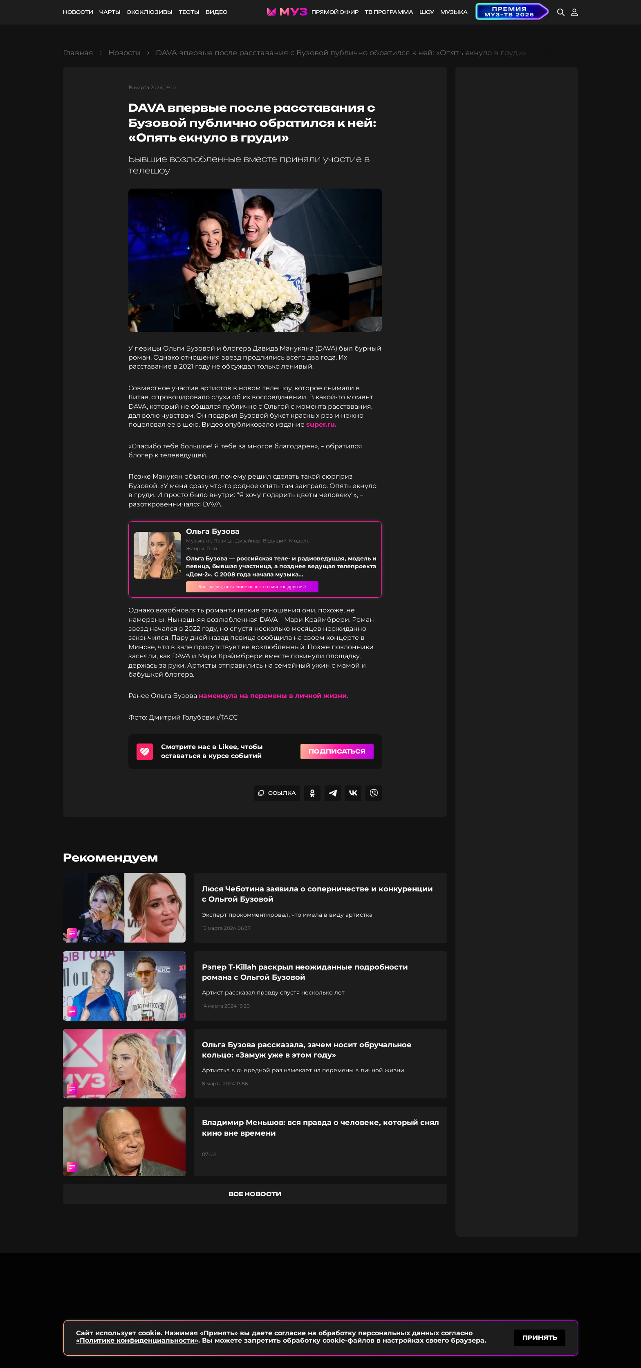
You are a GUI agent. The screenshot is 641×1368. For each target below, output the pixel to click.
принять (539, 1336)
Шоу (426, 12)
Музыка (454, 12)
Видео (216, 12)
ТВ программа (389, 12)
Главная (78, 52)
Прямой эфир (335, 12)
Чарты (110, 12)
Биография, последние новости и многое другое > (277, 586)
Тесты (189, 12)
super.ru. (322, 424)
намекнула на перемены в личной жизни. (273, 696)
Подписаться (337, 751)
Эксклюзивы (150, 12)
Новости (78, 12)
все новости (255, 1193)
